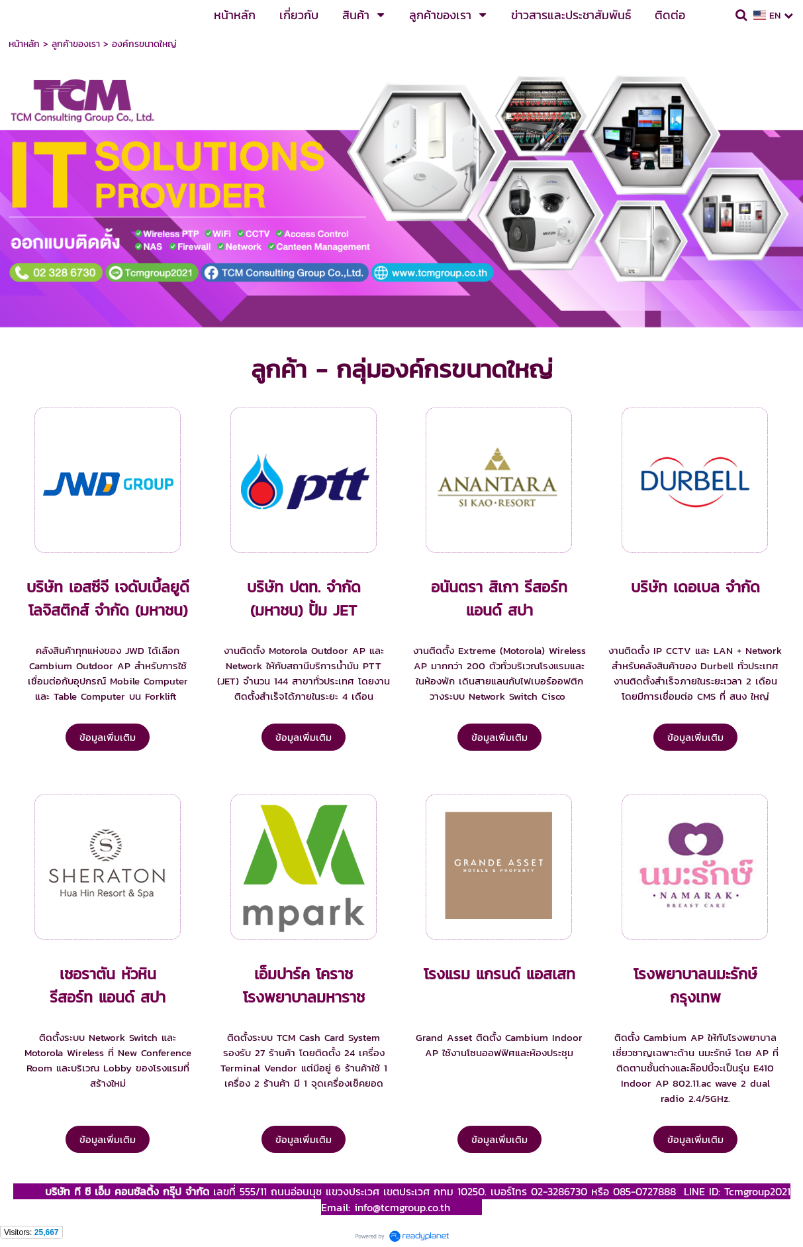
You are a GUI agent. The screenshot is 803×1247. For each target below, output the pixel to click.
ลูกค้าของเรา (76, 44)
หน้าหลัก (24, 44)
